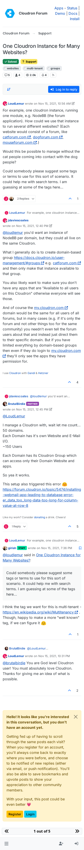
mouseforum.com (20, 142)
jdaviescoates (18, 220)
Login (30, 814)
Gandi (31, 373)
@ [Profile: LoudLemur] (14, 416)
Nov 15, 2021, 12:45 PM (32, 409)
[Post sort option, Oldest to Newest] (9, 89)
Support (29, 61)
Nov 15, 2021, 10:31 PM (54, 656)
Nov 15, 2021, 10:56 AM (54, 103)
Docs (73, 13)
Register (15, 814)
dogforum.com (47, 137)
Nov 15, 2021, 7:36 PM (56, 548)
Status (72, 8)
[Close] (75, 716)
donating (39, 517)
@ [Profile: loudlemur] (13, 232)
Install (75, 19)
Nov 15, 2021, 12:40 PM (32, 226)
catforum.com (17, 137)
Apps (58, 8)
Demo (60, 13)
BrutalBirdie (16, 404)
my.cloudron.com (51, 307)
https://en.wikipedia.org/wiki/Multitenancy (40, 612)
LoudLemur (16, 103)
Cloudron (15, 373)
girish (12, 548)
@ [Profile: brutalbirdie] (14, 663)
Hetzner (43, 373)
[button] (6, 843)
